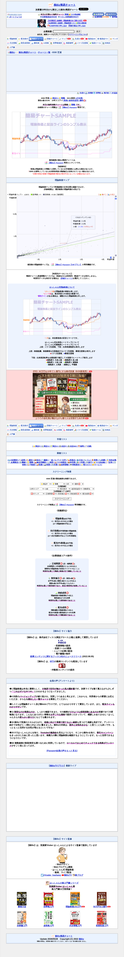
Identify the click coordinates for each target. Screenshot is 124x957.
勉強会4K (91, 39)
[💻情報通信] (74, 465)
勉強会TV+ (102, 39)
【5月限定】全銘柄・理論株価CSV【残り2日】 (65, 21)
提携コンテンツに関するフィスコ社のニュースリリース (56, 656)
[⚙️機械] (22, 462)
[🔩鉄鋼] (101, 460)
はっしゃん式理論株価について (62, 287)
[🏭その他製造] (60, 462)
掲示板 (105, 93)
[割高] (65, 100)
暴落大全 (22, 907)
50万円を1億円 (100, 907)
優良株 (35, 43)
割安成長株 (24, 43)
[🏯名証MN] (72, 446)
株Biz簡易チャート (65, 4)
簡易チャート (36, 39)
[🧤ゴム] (87, 460)
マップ (63, 39)
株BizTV (66, 875)
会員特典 (97, 17)
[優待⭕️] (82, 100)
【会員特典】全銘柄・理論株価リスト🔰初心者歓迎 (66, 23)
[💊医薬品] (71, 460)
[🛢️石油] (79, 460)
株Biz (11, 52)
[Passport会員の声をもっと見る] (62, 751)
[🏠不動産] (31, 465)
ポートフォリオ (14, 17)
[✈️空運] (54, 465)
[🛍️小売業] (80, 462)
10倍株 (45, 43)
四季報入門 (48, 907)
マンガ (114, 39)
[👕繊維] (44, 460)
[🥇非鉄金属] (111, 460)
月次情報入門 (75, 926)
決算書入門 (22, 926)
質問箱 (113, 17)
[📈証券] (109, 462)
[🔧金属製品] (13, 462)
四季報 (97, 93)
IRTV (52, 661)
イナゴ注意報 (81, 43)
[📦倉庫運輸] (63, 465)
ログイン (111, 14)
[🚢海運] (46, 465)
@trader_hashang (51, 875)
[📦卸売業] (71, 462)
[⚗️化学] (62, 460)
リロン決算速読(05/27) (68, 17)
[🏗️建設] (29, 460)
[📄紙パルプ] (53, 460)
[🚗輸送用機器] (40, 462)
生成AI (76, 39)
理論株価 (12, 39)
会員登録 (98, 14)
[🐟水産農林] (13, 460)
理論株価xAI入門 (73, 907)
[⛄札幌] (88, 446)
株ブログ (77, 875)
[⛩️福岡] (80, 446)
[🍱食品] (36, 460)
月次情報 (12, 43)
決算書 (89, 93)
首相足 (106, 43)
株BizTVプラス (57, 766)
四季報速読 (56, 43)
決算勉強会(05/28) (48, 17)
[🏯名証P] (62, 446)
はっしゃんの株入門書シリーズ (62, 883)
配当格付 (23, 39)
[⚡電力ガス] (85, 465)
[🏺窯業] (94, 460)
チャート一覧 (44, 52)
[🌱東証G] (54, 446)
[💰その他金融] (99, 462)
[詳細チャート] (66, 278)
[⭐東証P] (54, 98)
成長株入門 (48, 926)
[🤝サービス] (96, 465)
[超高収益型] (74, 100)
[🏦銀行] (89, 462)
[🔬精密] (50, 462)
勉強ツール (95, 43)
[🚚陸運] (39, 465)
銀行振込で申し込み (77, 26)
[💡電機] (61, 98)
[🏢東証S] (45, 446)
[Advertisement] (62, 73)
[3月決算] (79, 98)
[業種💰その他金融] (72, 14)
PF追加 (113, 93)
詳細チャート (51, 39)
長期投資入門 (102, 926)
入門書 (11, 47)
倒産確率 (68, 43)
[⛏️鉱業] (22, 460)
